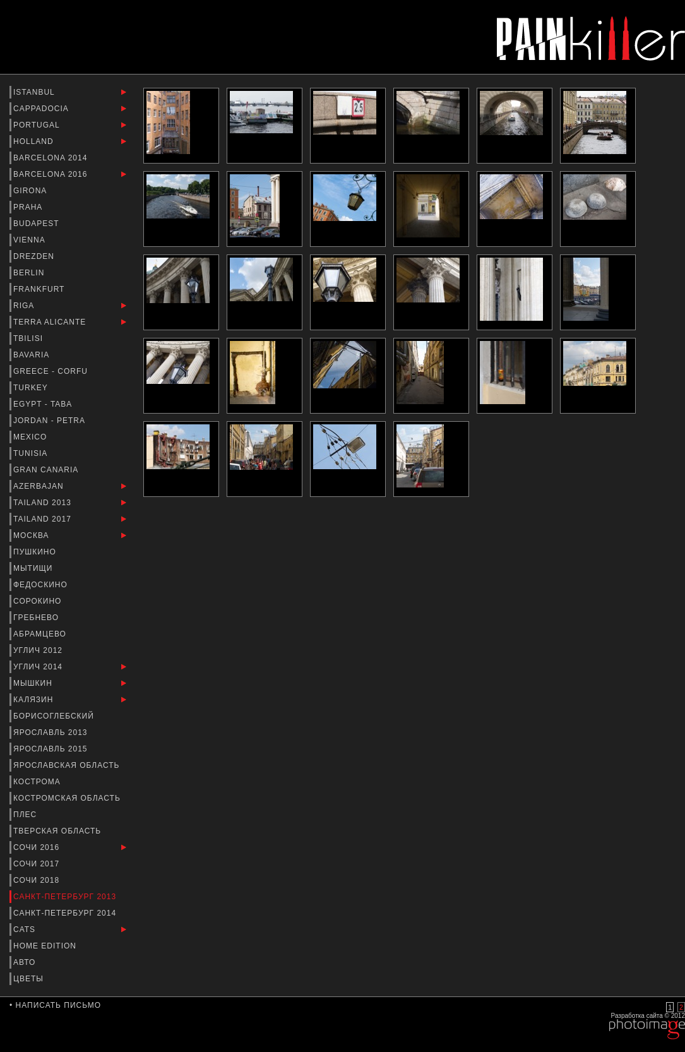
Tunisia (31, 453)
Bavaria (32, 354)
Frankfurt (40, 289)
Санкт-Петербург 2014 (66, 913)
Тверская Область (58, 831)
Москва (32, 535)
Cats (25, 929)
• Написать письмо (55, 1005)
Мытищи (34, 568)
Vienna (30, 240)
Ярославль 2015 (51, 748)
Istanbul (35, 92)
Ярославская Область (67, 765)
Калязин (34, 699)
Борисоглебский (55, 716)
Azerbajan (39, 486)
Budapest (37, 223)
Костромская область (68, 798)
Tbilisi (29, 338)
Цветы (29, 978)
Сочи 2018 (37, 880)
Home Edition (46, 945)
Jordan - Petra (50, 420)
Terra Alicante (51, 322)
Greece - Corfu (51, 371)
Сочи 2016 (37, 847)
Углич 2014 (39, 666)
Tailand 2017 (43, 519)
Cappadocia (42, 108)
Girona (31, 190)
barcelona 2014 (51, 157)
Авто (26, 962)
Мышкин (34, 683)
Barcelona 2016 (51, 174)
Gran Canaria (47, 469)
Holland (34, 141)
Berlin (30, 272)
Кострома (38, 781)
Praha (29, 207)
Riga (25, 305)
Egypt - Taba (43, 404)
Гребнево (37, 617)
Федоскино (41, 584)
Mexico (31, 437)
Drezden (35, 256)
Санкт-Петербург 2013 (66, 896)
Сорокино (38, 601)
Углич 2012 (39, 650)
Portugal (38, 125)
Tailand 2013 (43, 502)
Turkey (32, 387)
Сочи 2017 (37, 863)
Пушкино (36, 551)
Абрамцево (41, 634)
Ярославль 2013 (51, 732)
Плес (26, 814)
